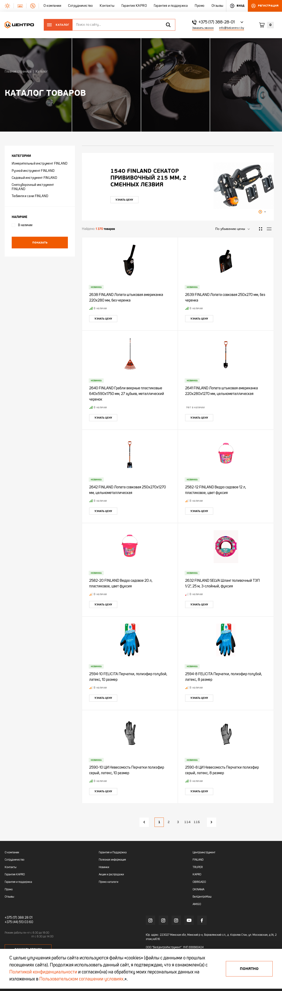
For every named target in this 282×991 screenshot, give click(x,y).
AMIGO (197, 904)
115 (197, 822)
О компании (12, 852)
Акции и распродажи (111, 874)
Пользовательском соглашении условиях (81, 979)
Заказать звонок (203, 28)
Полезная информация (112, 859)
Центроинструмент (204, 852)
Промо (9, 889)
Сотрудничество (14, 859)
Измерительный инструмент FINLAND (40, 163)
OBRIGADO (199, 882)
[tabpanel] (178, 185)
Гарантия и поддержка (18, 882)
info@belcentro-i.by (231, 28)
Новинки (104, 867)
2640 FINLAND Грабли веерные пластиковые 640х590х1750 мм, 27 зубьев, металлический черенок (126, 394)
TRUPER (198, 867)
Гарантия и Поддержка (113, 852)
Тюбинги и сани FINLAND (30, 196)
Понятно (249, 968)
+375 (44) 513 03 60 (19, 922)
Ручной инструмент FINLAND (33, 171)
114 (187, 822)
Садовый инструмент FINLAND (34, 178)
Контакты (10, 867)
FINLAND (198, 859)
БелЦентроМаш (202, 896)
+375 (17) (11, 917)
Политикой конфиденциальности (43, 972)
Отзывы (9, 896)
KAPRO (197, 874)
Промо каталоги (108, 882)
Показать (40, 242)
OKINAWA (198, 889)
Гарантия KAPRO (15, 874)
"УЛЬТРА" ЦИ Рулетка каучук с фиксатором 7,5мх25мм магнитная (142, 177)
